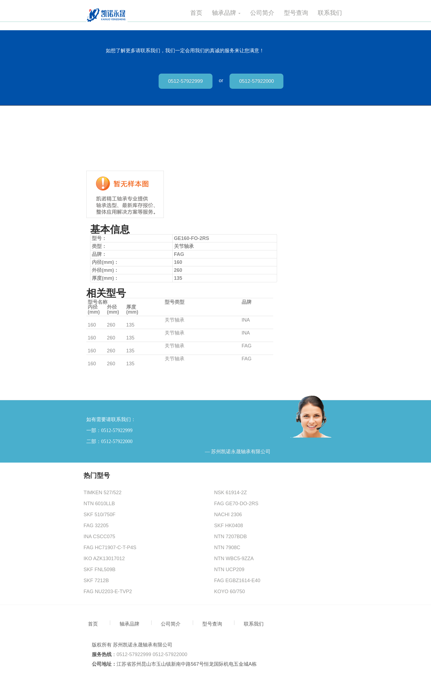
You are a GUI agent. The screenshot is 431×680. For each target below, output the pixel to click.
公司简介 (262, 13)
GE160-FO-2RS (105, 320)
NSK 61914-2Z (230, 492)
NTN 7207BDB (230, 536)
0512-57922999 (185, 81)
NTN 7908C (227, 547)
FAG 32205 (96, 525)
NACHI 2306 (228, 514)
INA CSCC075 (99, 536)
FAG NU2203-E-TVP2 (108, 591)
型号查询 (296, 13)
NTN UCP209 (229, 569)
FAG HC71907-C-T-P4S (110, 547)
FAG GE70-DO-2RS (236, 503)
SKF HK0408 (228, 525)
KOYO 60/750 (229, 591)
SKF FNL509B (99, 569)
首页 (196, 13)
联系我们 (330, 13)
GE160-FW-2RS (106, 333)
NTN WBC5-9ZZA (234, 558)
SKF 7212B (96, 580)
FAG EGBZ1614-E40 (237, 580)
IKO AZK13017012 (104, 558)
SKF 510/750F (99, 514)
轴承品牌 (226, 13)
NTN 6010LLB (99, 503)
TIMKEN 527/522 (102, 492)
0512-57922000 (256, 81)
